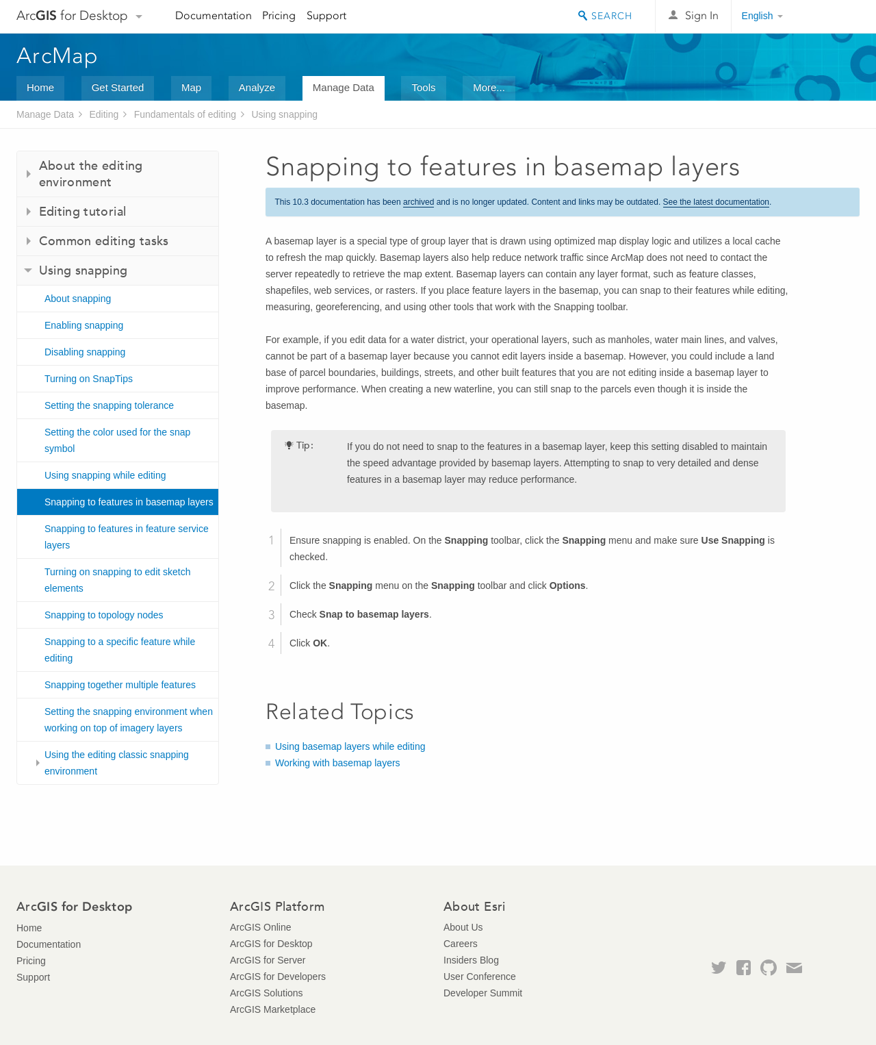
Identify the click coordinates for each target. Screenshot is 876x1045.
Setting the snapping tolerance (109, 405)
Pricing (279, 15)
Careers (460, 943)
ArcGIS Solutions (266, 992)
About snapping (77, 298)
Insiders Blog (471, 960)
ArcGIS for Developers (278, 976)
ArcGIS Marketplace (272, 1009)
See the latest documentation (716, 202)
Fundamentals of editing (185, 114)
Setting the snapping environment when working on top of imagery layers (128, 719)
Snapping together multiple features (120, 684)
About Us (463, 927)
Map (191, 87)
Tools (423, 87)
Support (326, 15)
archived (418, 202)
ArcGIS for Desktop (271, 943)
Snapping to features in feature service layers (126, 537)
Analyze (257, 87)
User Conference (479, 976)
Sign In (702, 15)
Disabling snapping (84, 352)
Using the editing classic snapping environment (116, 763)
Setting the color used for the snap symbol (117, 440)
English (757, 15)
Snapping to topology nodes (104, 614)
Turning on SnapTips (88, 378)
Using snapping (284, 114)
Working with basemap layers (337, 762)
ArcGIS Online (260, 927)
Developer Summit (482, 992)
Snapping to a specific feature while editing (119, 650)
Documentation (213, 15)
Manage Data (343, 87)
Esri (830, 16)
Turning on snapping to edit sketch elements (117, 580)
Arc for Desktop (72, 15)
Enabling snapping (83, 325)
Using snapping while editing (105, 475)
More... (489, 87)
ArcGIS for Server (267, 960)
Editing (103, 114)
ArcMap (57, 55)
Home (40, 87)
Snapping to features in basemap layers (129, 501)
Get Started (118, 87)
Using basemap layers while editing (350, 746)
